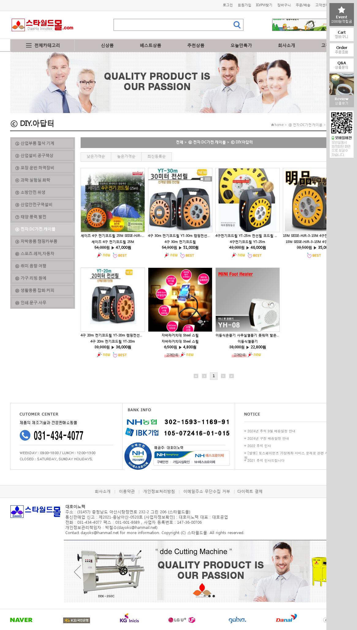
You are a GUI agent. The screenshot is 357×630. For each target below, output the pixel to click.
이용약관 (127, 491)
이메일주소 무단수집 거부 (206, 491)
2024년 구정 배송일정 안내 (268, 438)
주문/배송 (303, 5)
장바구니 (284, 5)
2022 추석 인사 (259, 445)
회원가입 (244, 5)
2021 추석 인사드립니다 (266, 460)
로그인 (228, 5)
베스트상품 (150, 45)
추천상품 (195, 45)
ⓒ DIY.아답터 (242, 142)
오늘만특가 (241, 45)
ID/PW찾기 (264, 5)
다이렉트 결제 (250, 491)
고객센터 (322, 5)
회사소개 (286, 45)
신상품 (107, 45)
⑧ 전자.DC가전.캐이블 (207, 142)
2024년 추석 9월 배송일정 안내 (272, 431)
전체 (179, 142)
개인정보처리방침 (159, 491)
